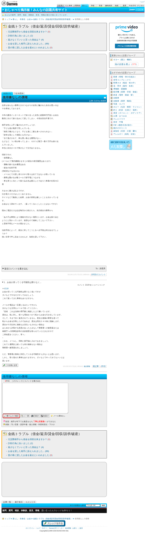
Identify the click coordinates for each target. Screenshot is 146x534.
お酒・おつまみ (120, 116)
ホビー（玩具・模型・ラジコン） (127, 107)
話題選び (60, 6)
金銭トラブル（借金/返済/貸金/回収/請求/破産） (52, 19)
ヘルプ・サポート (42, 528)
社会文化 (132, 6)
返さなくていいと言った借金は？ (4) (26, 39)
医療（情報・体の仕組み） (125, 77)
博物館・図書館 (120, 89)
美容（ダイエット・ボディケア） (127, 113)
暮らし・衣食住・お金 (22, 19)
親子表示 (19, 502)
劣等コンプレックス (122, 80)
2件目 (103, 366)
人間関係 (76, 6)
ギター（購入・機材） (123, 60)
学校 (92, 6)
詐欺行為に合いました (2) (20, 35)
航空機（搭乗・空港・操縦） (126, 92)
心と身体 (68, 6)
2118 (6, 288)
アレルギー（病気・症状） (125, 134)
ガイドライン (30, 528)
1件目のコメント (98, 274)
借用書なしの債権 (15, 376)
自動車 (116, 98)
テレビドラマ (119, 119)
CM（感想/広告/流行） (123, 125)
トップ (7, 19)
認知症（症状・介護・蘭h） (125, 131)
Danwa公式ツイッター (56, 528)
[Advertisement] (54, 71)
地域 (116, 6)
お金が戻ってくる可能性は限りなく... (24, 282)
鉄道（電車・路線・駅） (124, 95)
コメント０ (30, 502)
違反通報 (87, 366)
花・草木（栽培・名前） (124, 86)
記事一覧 (7, 502)
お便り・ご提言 (77, 528)
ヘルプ (142, 2)
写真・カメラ (119, 104)
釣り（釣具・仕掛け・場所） (126, 110)
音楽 (100, 6)
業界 (124, 6)
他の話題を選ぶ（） (126, 64)
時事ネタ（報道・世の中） (125, 83)
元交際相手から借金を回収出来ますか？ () (29, 31)
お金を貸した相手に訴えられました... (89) (28, 43)
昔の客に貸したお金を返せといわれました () (30, 47)
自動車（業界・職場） (123, 101)
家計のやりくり (120, 128)
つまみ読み (19, 93)
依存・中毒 (118, 122)
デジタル (140, 6)
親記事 (96, 366)
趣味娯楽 (108, 6)
